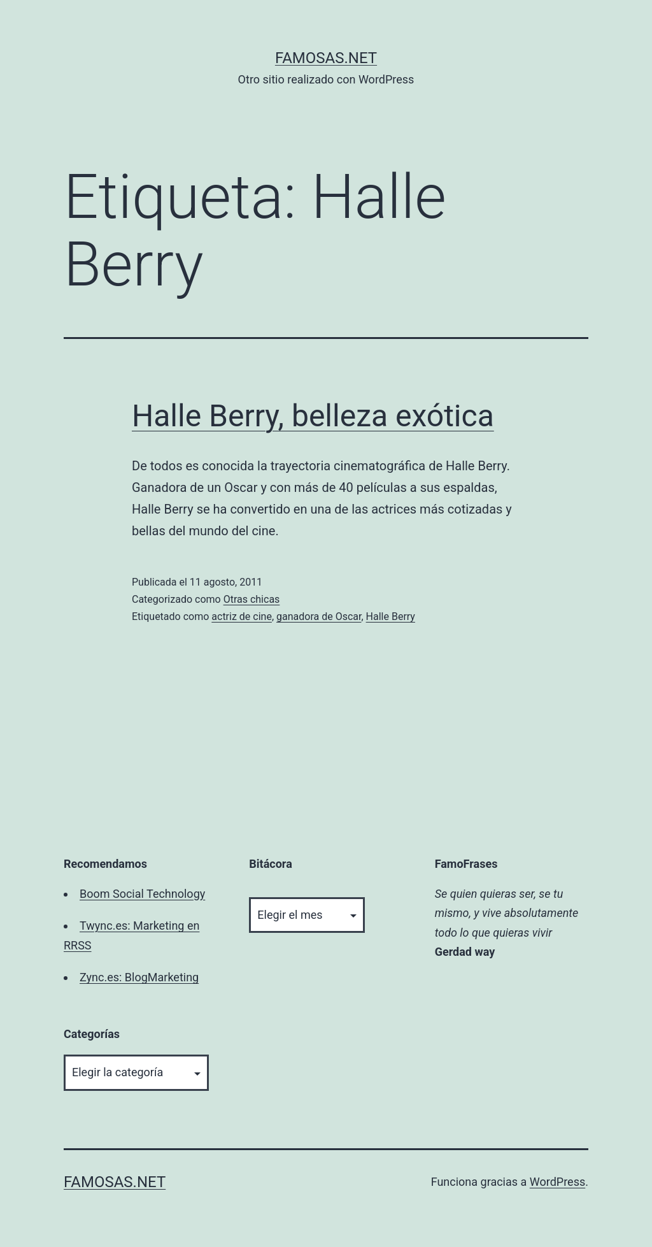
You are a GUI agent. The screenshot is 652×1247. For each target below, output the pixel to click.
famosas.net (326, 58)
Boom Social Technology (142, 893)
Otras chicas (251, 599)
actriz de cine (241, 616)
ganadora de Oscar (318, 616)
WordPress (557, 1181)
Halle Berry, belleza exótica (313, 416)
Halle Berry (390, 616)
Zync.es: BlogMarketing (139, 977)
